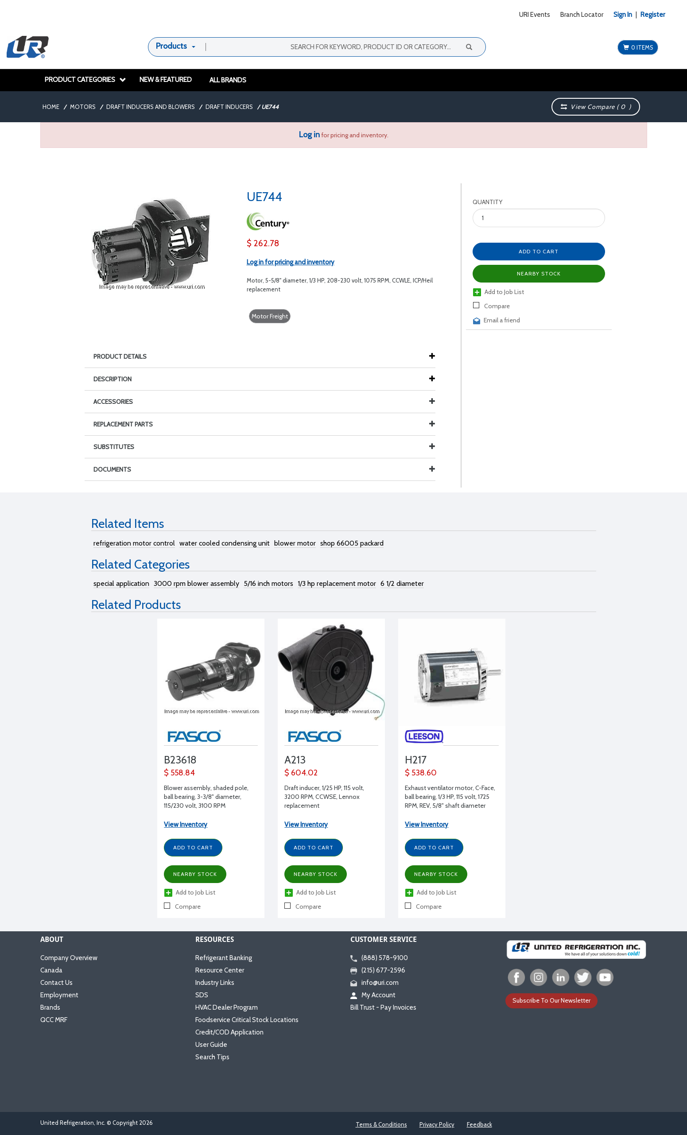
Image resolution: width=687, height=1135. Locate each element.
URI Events (534, 15)
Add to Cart (539, 251)
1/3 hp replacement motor (337, 583)
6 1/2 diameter (402, 583)
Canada (51, 970)
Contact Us (56, 983)
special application (121, 583)
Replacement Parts (264, 424)
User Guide (211, 1045)
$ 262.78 (263, 243)
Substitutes (264, 447)
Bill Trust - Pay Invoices (383, 1007)
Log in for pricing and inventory (290, 262)
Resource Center (219, 970)
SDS (201, 995)
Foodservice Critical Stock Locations (247, 1020)
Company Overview (68, 958)
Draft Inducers (229, 106)
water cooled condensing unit (224, 543)
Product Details (124, 356)
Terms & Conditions (381, 1124)
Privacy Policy (436, 1124)
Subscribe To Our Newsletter (551, 1000)
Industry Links (214, 983)
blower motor (295, 543)
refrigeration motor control (134, 543)
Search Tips (212, 1057)
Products (171, 46)
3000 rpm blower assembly (196, 583)
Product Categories (85, 80)
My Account (373, 995)
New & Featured (166, 80)
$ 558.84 (179, 773)
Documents (264, 469)
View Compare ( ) (596, 107)
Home (51, 106)
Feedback (479, 1124)
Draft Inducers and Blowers (150, 106)
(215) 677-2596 (377, 970)
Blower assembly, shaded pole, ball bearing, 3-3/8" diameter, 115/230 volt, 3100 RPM (206, 797)
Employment (59, 995)
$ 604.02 (301, 773)
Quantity (487, 202)
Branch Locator (581, 15)
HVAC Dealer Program (226, 1007)
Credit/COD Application (229, 1032)
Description (116, 379)
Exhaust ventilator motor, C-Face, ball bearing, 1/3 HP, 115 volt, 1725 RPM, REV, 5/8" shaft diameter (450, 797)
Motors (83, 106)
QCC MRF (53, 1020)
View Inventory (185, 825)
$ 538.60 (421, 773)
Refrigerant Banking (223, 958)
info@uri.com (374, 983)
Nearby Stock (539, 273)
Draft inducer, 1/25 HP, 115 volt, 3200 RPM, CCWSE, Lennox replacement (324, 797)
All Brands (228, 80)
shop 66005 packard (352, 543)
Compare (491, 306)
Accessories (264, 402)
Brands (50, 1007)
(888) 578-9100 (379, 958)
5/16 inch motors (268, 583)
